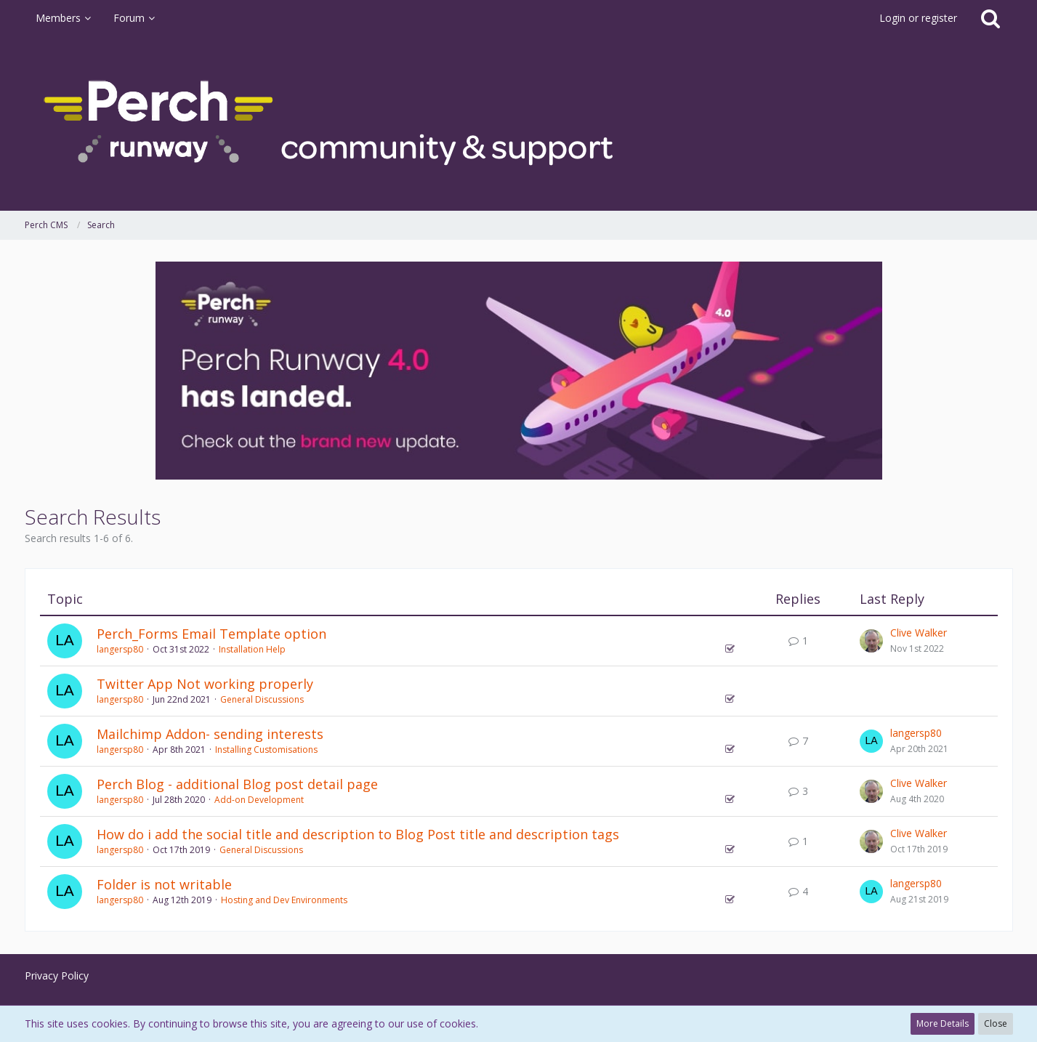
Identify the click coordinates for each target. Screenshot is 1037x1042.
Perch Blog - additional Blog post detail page (237, 784)
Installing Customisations (266, 749)
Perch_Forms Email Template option (211, 633)
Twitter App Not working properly (205, 683)
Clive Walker (918, 632)
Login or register (918, 18)
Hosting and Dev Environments (284, 900)
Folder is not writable (164, 884)
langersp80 (120, 649)
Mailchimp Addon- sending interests (210, 734)
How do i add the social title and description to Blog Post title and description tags (358, 834)
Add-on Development (259, 799)
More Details (942, 1023)
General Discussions (262, 699)
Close (995, 1023)
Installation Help (252, 649)
